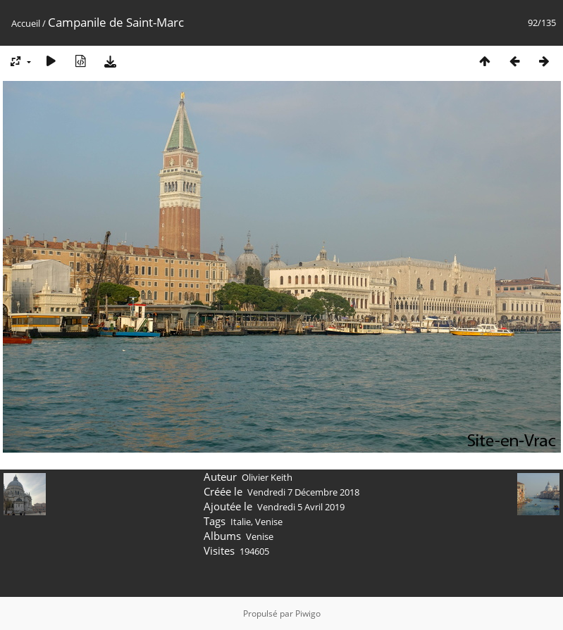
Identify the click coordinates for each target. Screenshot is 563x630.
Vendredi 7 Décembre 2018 (303, 492)
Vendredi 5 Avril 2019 (301, 506)
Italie (240, 521)
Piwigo (308, 613)
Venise (269, 521)
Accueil (25, 23)
